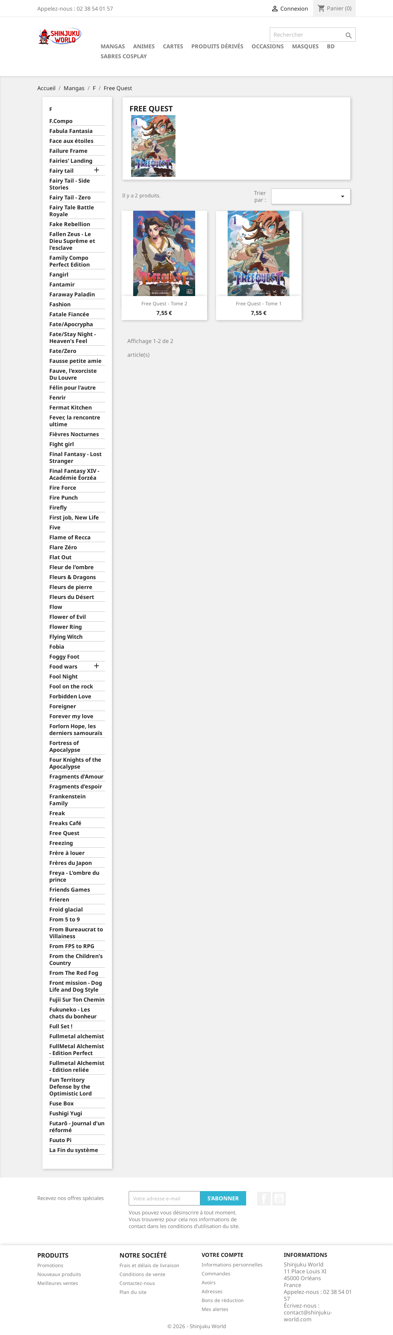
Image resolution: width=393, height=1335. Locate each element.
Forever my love (71, 716)
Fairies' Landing (70, 160)
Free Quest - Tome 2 (164, 303)
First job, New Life (74, 517)
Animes (144, 46)
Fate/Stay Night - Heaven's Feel (72, 338)
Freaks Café (65, 823)
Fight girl (61, 444)
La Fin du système (73, 1150)
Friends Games (69, 889)
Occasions (268, 46)
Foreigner (62, 706)
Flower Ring (65, 626)
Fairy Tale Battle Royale (71, 211)
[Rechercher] (313, 34)
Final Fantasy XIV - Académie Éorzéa (74, 474)
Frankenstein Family (67, 800)
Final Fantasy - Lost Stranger (75, 458)
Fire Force (62, 487)
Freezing (61, 843)
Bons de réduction (223, 1300)
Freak (57, 813)
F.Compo (61, 121)
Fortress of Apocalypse (64, 746)
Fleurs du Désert (71, 597)
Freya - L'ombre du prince (74, 876)
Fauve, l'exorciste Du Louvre (73, 374)
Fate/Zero (62, 351)
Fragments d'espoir (75, 786)
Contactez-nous (137, 1283)
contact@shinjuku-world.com (308, 1316)
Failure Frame (68, 151)
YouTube (279, 1198)
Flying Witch (66, 636)
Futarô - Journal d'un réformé (76, 1127)
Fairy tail (61, 170)
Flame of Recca (70, 537)
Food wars (63, 666)
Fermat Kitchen (70, 407)
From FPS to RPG (71, 946)
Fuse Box (61, 1103)
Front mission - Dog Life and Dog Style (75, 986)
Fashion (60, 304)
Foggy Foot (64, 656)
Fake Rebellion (69, 224)
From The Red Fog (73, 973)
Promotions (50, 1265)
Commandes (216, 1273)
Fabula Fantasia (71, 131)
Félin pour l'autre (72, 387)
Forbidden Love (70, 696)
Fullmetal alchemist (76, 1036)
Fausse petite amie (75, 361)
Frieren (59, 899)
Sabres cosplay (124, 56)
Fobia (56, 646)
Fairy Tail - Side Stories (69, 184)
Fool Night (63, 676)
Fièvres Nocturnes (74, 434)
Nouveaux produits (59, 1274)
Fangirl (58, 274)
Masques (305, 46)
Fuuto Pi (60, 1140)
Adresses (212, 1291)
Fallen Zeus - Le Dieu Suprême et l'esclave (72, 241)
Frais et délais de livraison (149, 1265)
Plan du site (133, 1292)
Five (55, 527)
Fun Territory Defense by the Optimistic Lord (70, 1086)
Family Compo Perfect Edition (69, 261)
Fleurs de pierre (70, 587)
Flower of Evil (67, 617)
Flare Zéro (63, 547)
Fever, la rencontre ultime (74, 421)
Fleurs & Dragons (72, 577)
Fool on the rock (71, 686)
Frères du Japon (70, 863)
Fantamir (62, 284)
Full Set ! (61, 1026)
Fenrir (57, 397)
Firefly (58, 507)
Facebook (264, 1198)
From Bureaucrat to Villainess (76, 933)
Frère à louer (67, 853)
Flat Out (60, 557)
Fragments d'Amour (76, 776)
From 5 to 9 (64, 919)
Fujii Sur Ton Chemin (76, 999)
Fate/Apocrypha (71, 324)
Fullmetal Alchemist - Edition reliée (76, 1067)
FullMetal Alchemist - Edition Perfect (76, 1050)
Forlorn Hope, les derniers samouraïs (75, 730)
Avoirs (209, 1282)
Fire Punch (63, 497)
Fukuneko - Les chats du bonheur (73, 1013)
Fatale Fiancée (69, 314)
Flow (55, 607)
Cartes (173, 46)
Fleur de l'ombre (71, 567)
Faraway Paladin (72, 294)
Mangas (113, 46)
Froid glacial (66, 909)
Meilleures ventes (57, 1283)
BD (331, 46)
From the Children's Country (76, 960)
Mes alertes (215, 1309)
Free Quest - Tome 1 (259, 303)
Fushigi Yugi (65, 1113)
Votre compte (222, 1255)
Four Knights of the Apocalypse (75, 763)
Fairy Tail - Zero (70, 197)
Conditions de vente (142, 1274)
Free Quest (64, 833)
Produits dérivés (217, 46)
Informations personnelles (232, 1264)
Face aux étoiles (71, 141)
